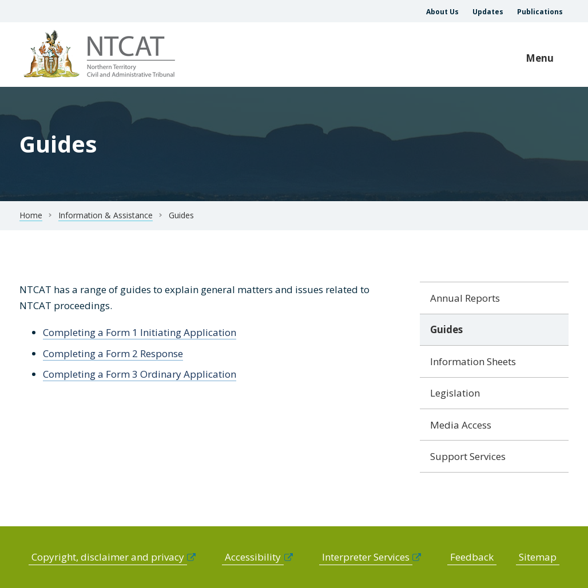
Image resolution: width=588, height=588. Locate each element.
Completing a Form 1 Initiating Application (139, 332)
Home (30, 215)
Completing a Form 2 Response (113, 353)
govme (100, 54)
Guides (446, 329)
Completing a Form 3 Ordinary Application (139, 374)
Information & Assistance (105, 215)
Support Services (468, 456)
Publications (540, 12)
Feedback (472, 556)
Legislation (455, 392)
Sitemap (538, 556)
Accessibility (253, 556)
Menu (540, 58)
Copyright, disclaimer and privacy (107, 556)
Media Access (460, 424)
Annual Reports (465, 298)
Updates (487, 12)
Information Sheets (473, 361)
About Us (442, 12)
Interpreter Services (366, 556)
